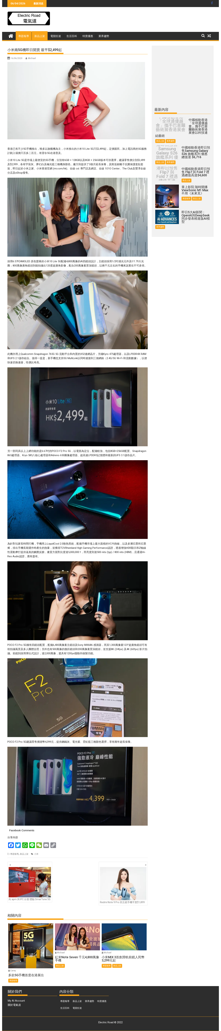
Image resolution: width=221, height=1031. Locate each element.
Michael (32, 58)
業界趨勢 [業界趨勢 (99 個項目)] (89, 1001)
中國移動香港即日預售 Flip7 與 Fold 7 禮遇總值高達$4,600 (167, 174)
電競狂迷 (55, 36)
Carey (13, 970)
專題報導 (23, 36)
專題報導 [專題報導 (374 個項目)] (64, 1001)
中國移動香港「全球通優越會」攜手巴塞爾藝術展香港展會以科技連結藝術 (170, 125)
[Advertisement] (185, 20)
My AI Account (16, 1000)
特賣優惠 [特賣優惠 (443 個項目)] (101, 1001)
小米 (36, 854)
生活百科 (71, 36)
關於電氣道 (14, 1005)
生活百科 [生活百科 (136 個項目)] (64, 1008)
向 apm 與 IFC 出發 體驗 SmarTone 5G (30, 884)
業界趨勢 (104, 36)
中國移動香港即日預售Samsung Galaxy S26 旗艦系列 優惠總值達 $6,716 (167, 153)
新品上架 (39, 36)
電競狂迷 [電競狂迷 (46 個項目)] (77, 1008)
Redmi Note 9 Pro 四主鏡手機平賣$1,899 (123, 885)
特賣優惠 (87, 36)
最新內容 (161, 109)
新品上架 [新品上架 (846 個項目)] (77, 1001)
